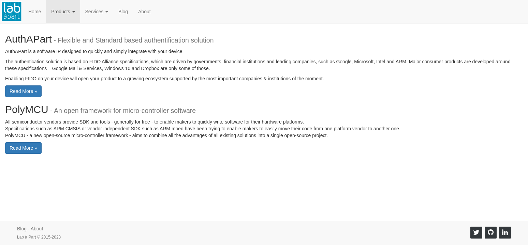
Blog (123, 11)
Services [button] (96, 11)
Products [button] (63, 11)
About (144, 11)
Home (34, 11)
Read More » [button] (23, 91)
